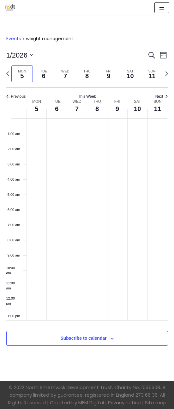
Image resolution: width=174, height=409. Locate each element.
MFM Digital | (92, 402)
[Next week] (167, 74)
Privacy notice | (126, 402)
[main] (87, 198)
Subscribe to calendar (83, 338)
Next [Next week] (161, 96)
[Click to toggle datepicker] (19, 55)
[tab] (22, 73)
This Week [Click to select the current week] (87, 96)
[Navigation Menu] (161, 7)
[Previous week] (7, 74)
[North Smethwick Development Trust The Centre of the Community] (10, 7)
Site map (155, 402)
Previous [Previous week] (16, 96)
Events (13, 39)
